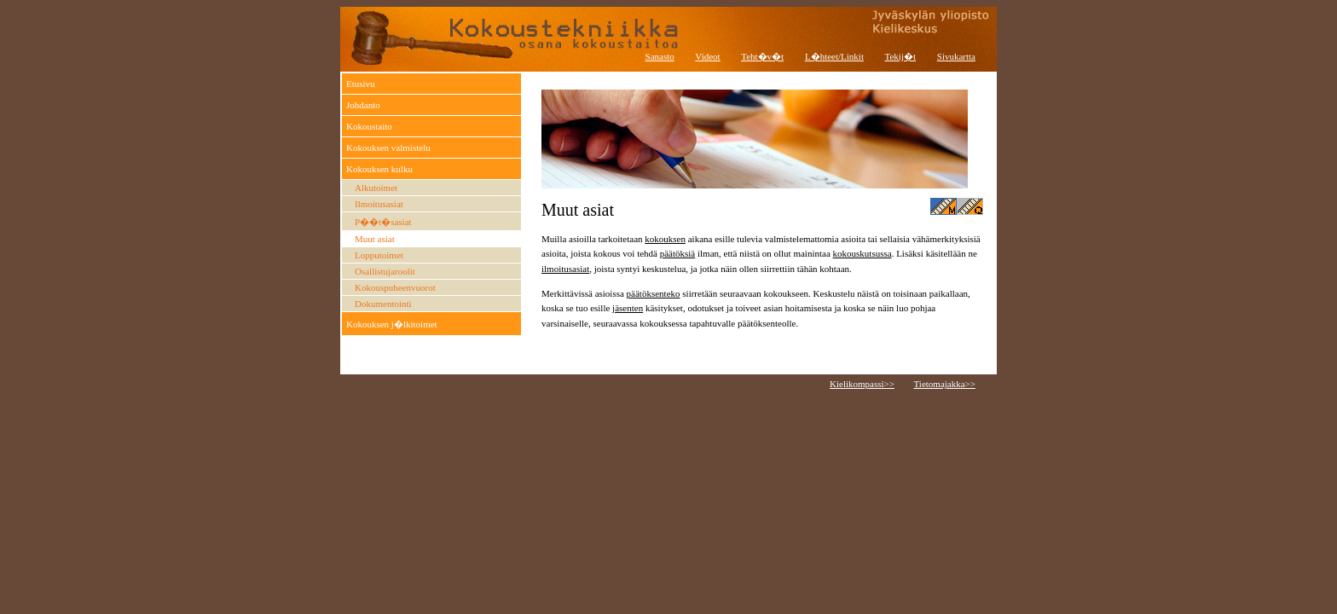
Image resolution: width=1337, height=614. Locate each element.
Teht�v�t (762, 56)
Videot (707, 56)
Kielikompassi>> (862, 384)
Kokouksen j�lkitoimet (391, 324)
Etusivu (360, 83)
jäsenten (627, 308)
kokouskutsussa (862, 253)
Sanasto (659, 56)
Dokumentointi (383, 303)
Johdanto (363, 105)
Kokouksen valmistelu (388, 147)
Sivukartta (956, 56)
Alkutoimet (376, 187)
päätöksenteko (653, 293)
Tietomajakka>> (945, 384)
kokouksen (665, 239)
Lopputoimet (379, 255)
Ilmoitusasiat (379, 204)
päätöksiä (678, 253)
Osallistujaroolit (385, 271)
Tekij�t (901, 56)
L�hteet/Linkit (834, 56)
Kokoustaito (369, 126)
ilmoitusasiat (565, 269)
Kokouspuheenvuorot (395, 287)
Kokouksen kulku (379, 169)
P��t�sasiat (383, 222)
